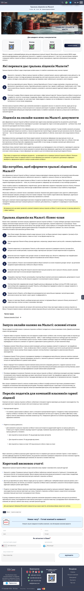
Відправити (69, 555)
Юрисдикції (72, 577)
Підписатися (11, 583)
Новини (72, 572)
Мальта (8, 512)
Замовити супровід (72, 45)
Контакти (73, 580)
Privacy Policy (23, 588)
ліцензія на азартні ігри (16, 512)
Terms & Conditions (31, 588)
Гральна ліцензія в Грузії (11, 317)
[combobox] (4, 545)
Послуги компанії (73, 574)
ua (75, 2)
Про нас (72, 582)
